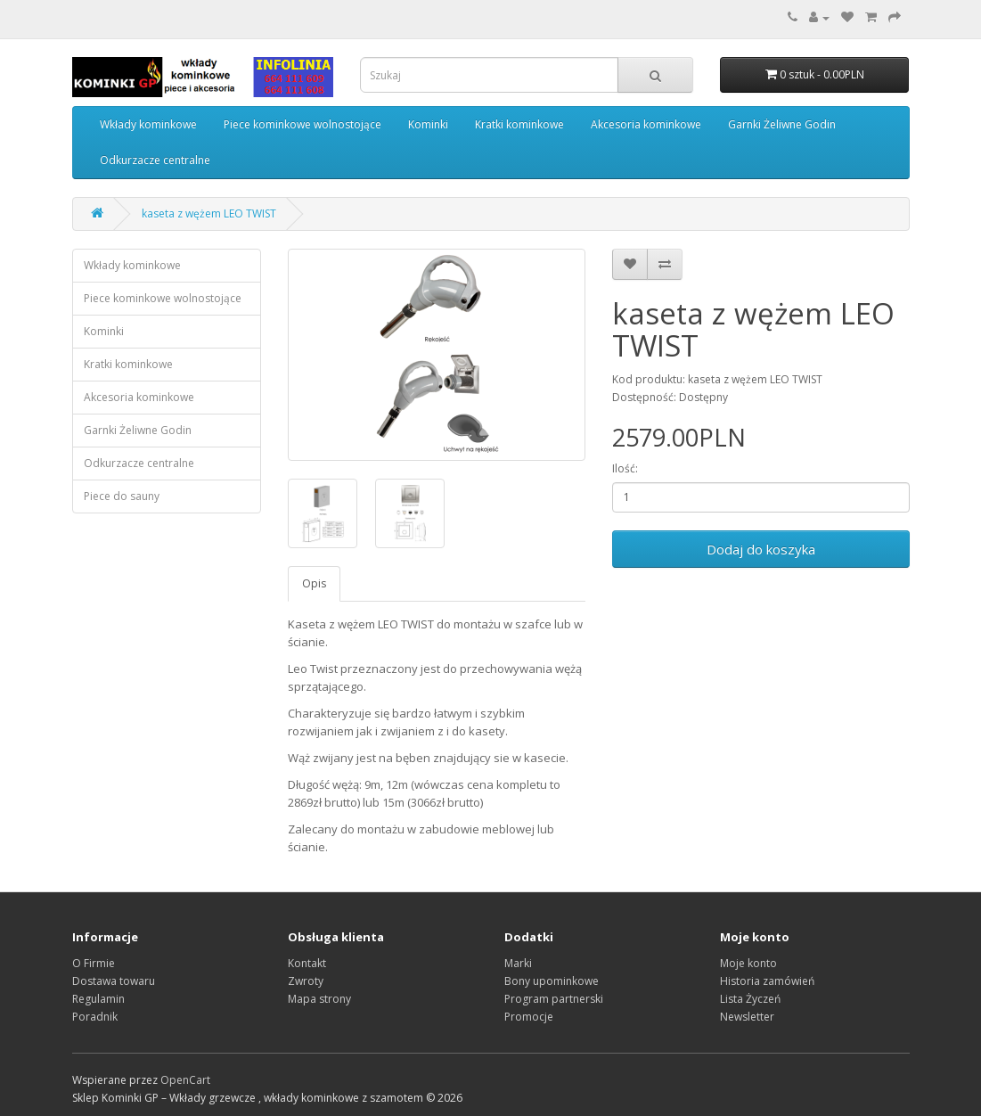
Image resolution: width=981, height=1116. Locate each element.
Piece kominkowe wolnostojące (302, 124)
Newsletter (747, 1016)
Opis (314, 583)
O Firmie (93, 963)
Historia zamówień (767, 981)
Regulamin (98, 998)
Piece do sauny (121, 496)
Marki (518, 963)
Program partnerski (553, 998)
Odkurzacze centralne (155, 160)
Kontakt (307, 963)
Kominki (428, 124)
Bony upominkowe (551, 981)
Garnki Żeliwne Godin (782, 124)
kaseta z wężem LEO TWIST (209, 213)
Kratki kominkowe (519, 124)
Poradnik (95, 1016)
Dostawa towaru (113, 981)
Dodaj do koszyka (761, 549)
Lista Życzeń (750, 998)
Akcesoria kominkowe (646, 124)
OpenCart (185, 1079)
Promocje (528, 1016)
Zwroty (305, 981)
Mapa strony (319, 998)
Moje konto (748, 963)
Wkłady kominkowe (148, 124)
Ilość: (625, 468)
